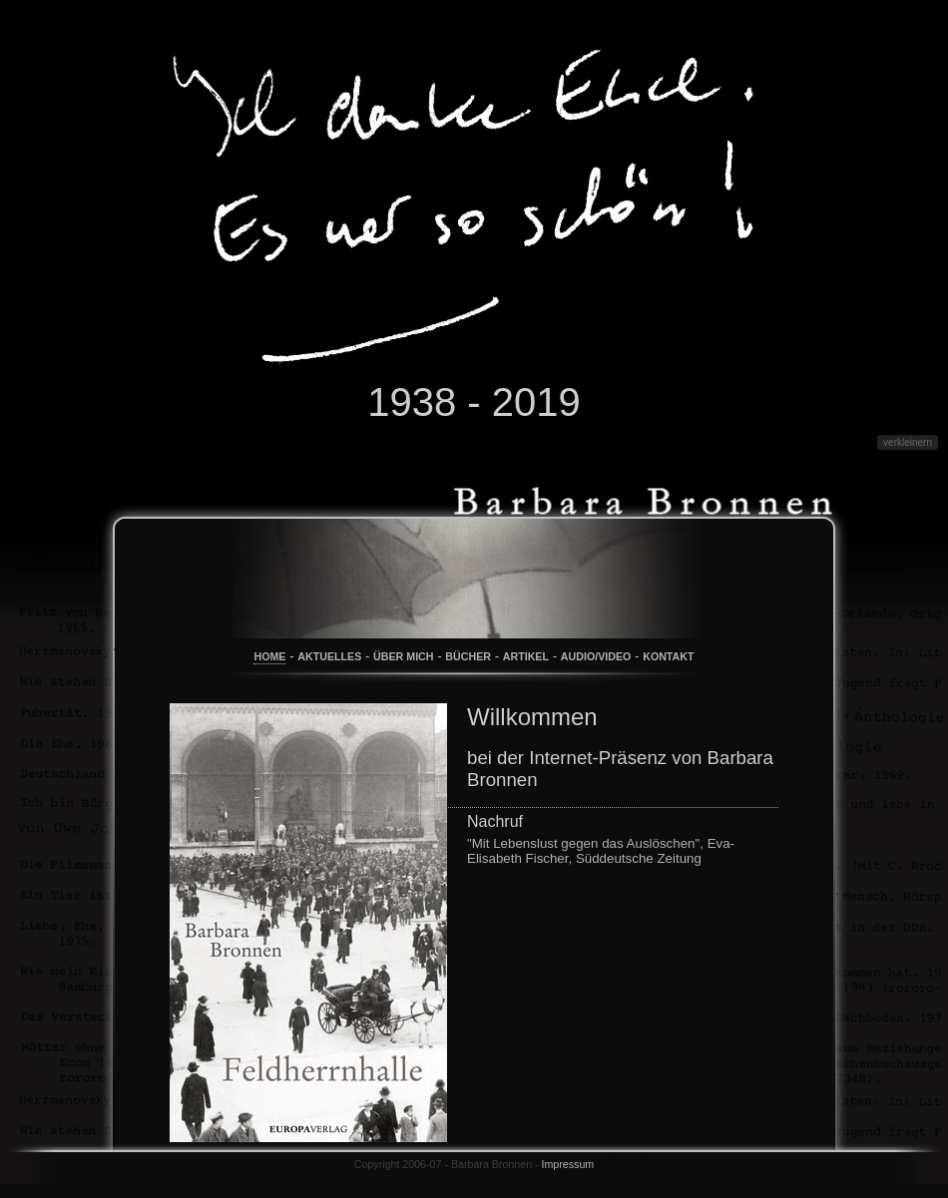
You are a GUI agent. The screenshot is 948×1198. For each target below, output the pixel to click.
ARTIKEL (526, 656)
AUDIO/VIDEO (596, 656)
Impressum (568, 1164)
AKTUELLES (329, 656)
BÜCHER (468, 656)
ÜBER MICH (403, 656)
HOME (269, 656)
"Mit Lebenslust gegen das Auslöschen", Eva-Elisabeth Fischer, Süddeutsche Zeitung (600, 851)
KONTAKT (668, 656)
